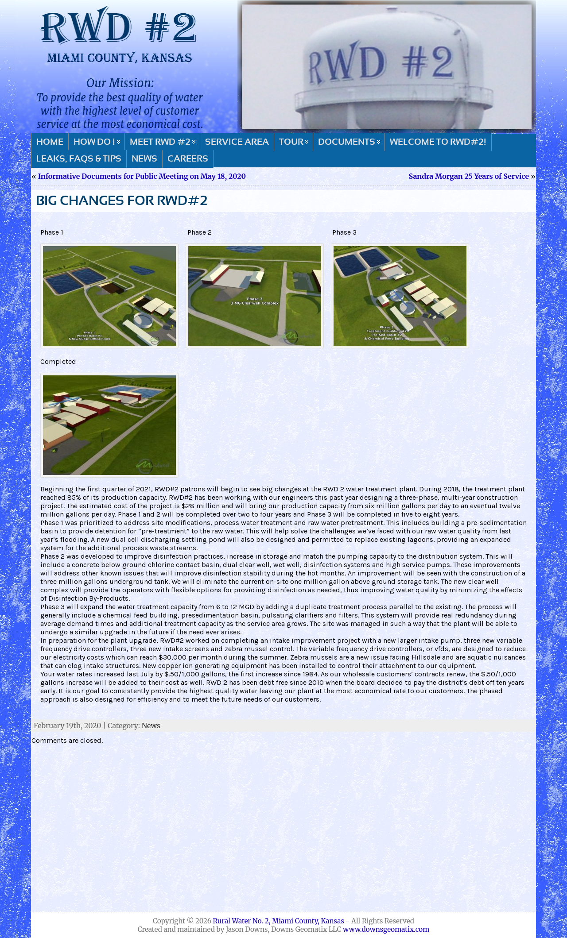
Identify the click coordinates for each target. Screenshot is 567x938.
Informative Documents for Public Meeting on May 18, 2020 (142, 176)
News (151, 725)
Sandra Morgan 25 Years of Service (469, 176)
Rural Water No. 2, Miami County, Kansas (278, 921)
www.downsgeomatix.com (386, 929)
